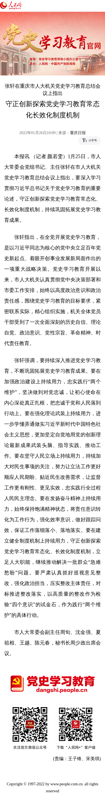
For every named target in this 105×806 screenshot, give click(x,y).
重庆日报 (78, 133)
